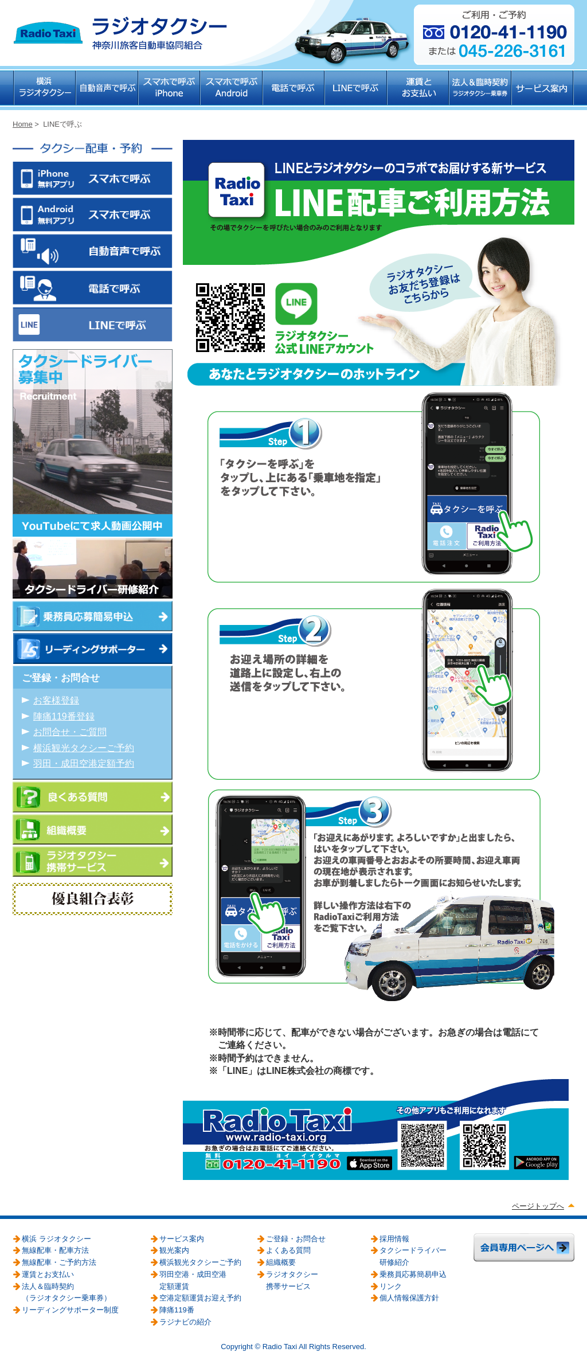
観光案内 (174, 1250)
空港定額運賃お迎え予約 (200, 1298)
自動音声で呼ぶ (107, 90)
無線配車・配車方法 (55, 1250)
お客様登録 (56, 700)
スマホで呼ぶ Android (232, 90)
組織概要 (281, 1262)
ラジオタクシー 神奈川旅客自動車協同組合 (120, 33)
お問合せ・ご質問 (70, 732)
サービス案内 (543, 90)
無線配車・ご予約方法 (59, 1262)
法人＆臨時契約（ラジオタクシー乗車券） (480, 90)
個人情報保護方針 (409, 1298)
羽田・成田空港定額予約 (83, 763)
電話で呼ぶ (294, 90)
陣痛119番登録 (64, 716)
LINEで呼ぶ (356, 90)
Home (23, 124)
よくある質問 (288, 1250)
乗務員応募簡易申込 (413, 1274)
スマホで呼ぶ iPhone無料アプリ (93, 180)
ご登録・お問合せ (296, 1238)
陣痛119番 (176, 1310)
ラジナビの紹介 (185, 1322)
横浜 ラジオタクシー (44, 90)
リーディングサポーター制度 (70, 1310)
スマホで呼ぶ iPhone (170, 90)
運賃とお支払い (418, 90)
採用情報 (394, 1238)
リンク (390, 1286)
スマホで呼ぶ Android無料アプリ (93, 216)
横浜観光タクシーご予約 (83, 748)
